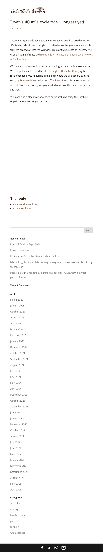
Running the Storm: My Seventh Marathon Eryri (35, 256)
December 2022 (18, 424)
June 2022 (15, 448)
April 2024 (15, 388)
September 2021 (19, 471)
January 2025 (17, 341)
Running (14, 526)
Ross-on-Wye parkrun (22, 250)
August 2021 (17, 477)
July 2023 (15, 412)
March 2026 (16, 299)
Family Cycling (18, 515)
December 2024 (18, 347)
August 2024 (17, 365)
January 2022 (17, 460)
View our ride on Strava (25, 204)
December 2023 (18, 394)
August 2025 (17, 317)
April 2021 (15, 489)
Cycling (14, 509)
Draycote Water (28, 80)
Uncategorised (17, 532)
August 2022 (17, 436)
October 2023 (17, 400)
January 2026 (17, 305)
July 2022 (15, 442)
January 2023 (17, 418)
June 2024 (15, 376)
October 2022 (17, 430)
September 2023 (19, 406)
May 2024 (15, 382)
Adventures (16, 503)
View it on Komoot (23, 208)
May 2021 (15, 483)
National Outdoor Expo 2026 (25, 244)
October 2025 (17, 311)
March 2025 (16, 329)
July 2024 (15, 371)
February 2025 (18, 335)
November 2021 (18, 466)
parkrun (14, 521)
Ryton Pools (61, 80)
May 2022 (15, 454)
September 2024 (19, 359)
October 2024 (17, 353)
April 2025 (15, 323)
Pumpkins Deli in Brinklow (64, 71)
